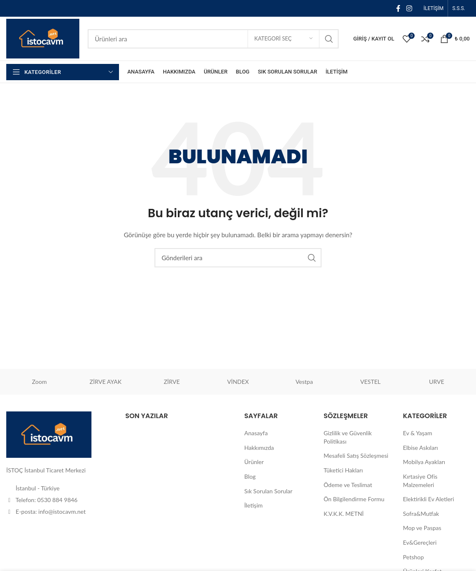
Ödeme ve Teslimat (348, 484)
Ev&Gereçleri (420, 542)
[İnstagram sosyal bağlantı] (409, 8)
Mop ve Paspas (422, 527)
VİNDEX (238, 381)
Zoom (39, 381)
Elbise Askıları (420, 447)
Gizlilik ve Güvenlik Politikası (348, 437)
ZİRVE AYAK (106, 381)
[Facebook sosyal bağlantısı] (398, 8)
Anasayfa (256, 432)
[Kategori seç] (283, 39)
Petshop (413, 557)
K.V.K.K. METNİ (344, 513)
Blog (250, 476)
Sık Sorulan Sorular (268, 491)
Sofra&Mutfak (421, 513)
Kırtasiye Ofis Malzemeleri (420, 480)
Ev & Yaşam (417, 432)
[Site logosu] (42, 37)
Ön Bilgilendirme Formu (354, 498)
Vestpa (304, 381)
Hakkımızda (259, 447)
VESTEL (370, 381)
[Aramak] (213, 38)
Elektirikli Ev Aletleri (428, 498)
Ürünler (254, 461)
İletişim (253, 505)
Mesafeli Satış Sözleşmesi (356, 455)
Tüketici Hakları (343, 470)
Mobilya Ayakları (424, 461)
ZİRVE (172, 381)
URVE (436, 381)
